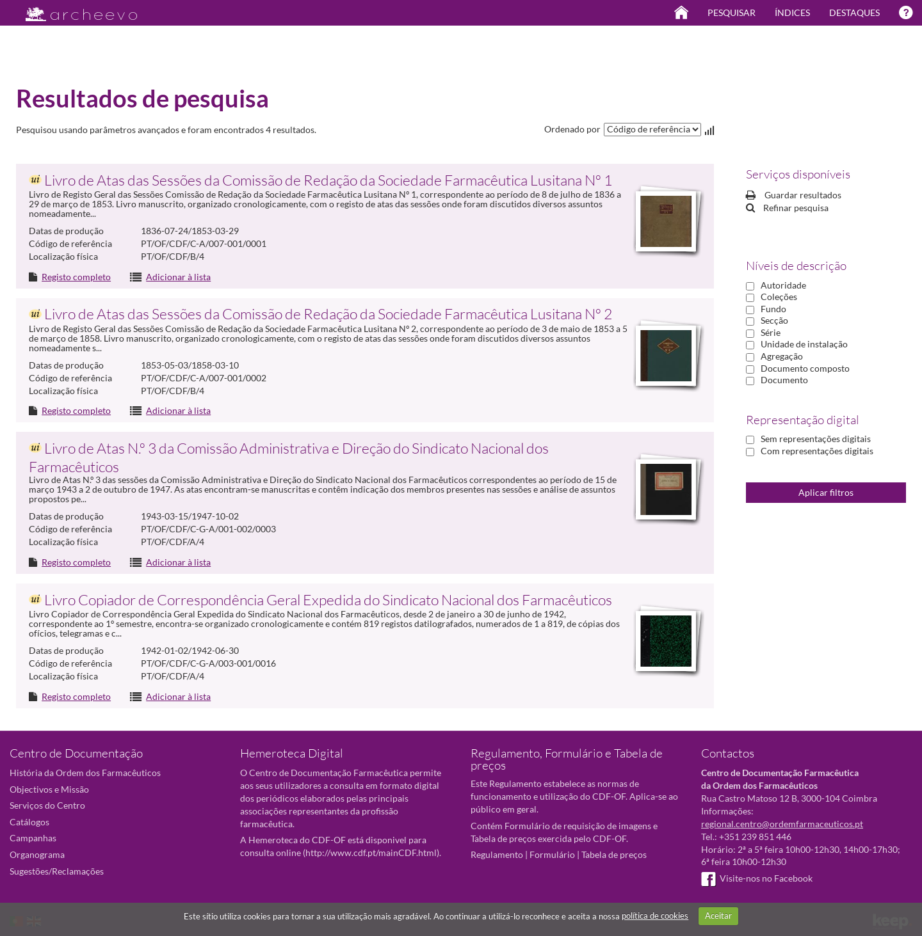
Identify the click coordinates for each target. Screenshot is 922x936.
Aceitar (718, 915)
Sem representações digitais (816, 438)
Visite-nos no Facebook (757, 878)
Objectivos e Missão (49, 789)
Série (770, 332)
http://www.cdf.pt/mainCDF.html (371, 852)
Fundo (773, 308)
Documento (784, 379)
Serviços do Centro (47, 805)
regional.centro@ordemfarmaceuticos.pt (782, 823)
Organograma (37, 854)
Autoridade (783, 285)
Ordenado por (572, 128)
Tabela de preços (614, 854)
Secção (774, 320)
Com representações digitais (817, 450)
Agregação (782, 356)
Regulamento (497, 854)
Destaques (854, 12)
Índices (792, 12)
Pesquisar (732, 12)
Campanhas (33, 837)
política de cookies (655, 915)
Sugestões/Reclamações (57, 871)
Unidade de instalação (804, 343)
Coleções (779, 296)
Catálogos (29, 821)
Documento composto (805, 368)
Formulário (552, 854)
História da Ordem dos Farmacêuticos (85, 772)
